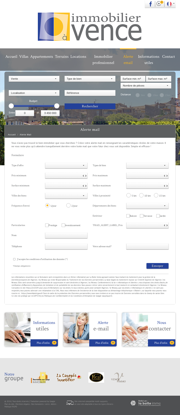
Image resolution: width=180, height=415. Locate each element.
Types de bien (99, 165)
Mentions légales (23, 404)
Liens (47, 404)
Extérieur (97, 215)
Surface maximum (102, 185)
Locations (78, 56)
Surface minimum (20, 185)
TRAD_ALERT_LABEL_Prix (108, 225)
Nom (14, 235)
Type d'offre (17, 165)
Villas (23, 56)
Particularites (18, 225)
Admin (53, 404)
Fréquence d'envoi (20, 205)
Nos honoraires (37, 404)
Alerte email (128, 59)
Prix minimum (18, 175)
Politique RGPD (10, 406)
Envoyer (157, 266)
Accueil (11, 56)
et (38, 112)
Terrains (62, 56)
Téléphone (16, 246)
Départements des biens (104, 205)
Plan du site (9, 404)
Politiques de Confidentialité (56, 296)
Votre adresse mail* (102, 246)
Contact (168, 56)
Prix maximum (100, 175)
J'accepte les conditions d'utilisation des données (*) (42, 259)
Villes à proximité (101, 195)
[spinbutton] (66, 175)
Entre (12, 112)
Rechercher (90, 106)
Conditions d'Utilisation (83, 296)
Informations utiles (148, 59)
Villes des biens (18, 195)
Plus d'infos (47, 343)
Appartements (41, 56)
